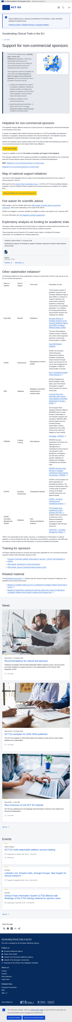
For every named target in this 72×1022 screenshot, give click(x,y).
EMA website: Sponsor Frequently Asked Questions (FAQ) (27, 567)
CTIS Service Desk (10, 148)
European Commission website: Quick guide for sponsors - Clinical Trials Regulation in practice (36, 560)
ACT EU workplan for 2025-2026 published (25, 734)
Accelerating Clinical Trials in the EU (17, 939)
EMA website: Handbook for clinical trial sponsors (24, 564)
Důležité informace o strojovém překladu (35, 25)
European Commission (9, 987)
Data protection (7, 976)
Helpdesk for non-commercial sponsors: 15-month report (25, 163)
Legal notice (6, 979)
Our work (7, 39)
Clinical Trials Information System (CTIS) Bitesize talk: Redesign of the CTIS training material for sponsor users (32, 897)
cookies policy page (36, 1010)
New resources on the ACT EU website (23, 805)
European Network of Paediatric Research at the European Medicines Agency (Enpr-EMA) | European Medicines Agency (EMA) (58, 323)
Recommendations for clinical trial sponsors (26, 661)
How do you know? (39, 1)
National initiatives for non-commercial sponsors (19, 193)
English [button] (59, 7)
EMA (3, 990)
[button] (8, 263)
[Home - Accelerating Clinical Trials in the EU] (11, 7)
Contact (4, 971)
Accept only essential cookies (34, 1017)
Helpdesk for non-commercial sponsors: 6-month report (20, 167)
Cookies (4, 974)
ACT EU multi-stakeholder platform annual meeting (29, 849)
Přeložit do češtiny (15, 25)
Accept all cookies (14, 1017)
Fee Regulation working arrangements (32, 215)
